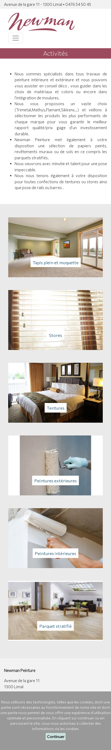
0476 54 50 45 (78, 4)
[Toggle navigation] (15, 38)
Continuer (55, 736)
